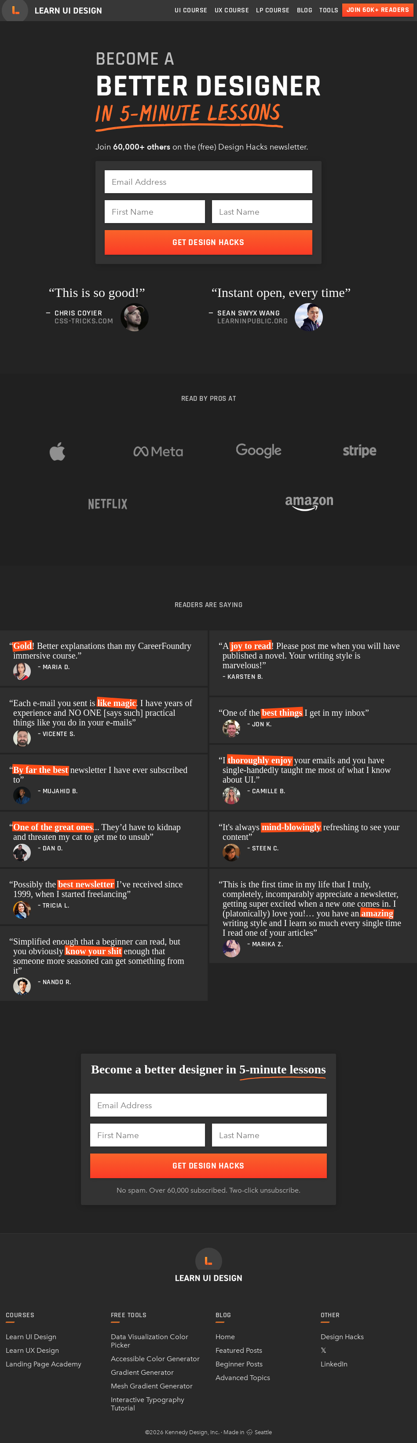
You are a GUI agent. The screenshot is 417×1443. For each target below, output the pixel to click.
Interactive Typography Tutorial (147, 1403)
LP (272, 10)
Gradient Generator (142, 1372)
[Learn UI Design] (52, 10)
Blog (305, 10)
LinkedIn (334, 1364)
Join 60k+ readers (378, 10)
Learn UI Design (31, 1337)
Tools (328, 10)
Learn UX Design (32, 1350)
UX (232, 10)
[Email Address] (208, 181)
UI (191, 10)
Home (225, 1337)
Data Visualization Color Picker (149, 1341)
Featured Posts (239, 1350)
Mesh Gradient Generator (152, 1386)
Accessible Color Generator (155, 1359)
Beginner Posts (239, 1364)
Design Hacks (342, 1337)
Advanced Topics (243, 1377)
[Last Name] (262, 211)
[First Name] (155, 211)
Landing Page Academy (43, 1364)
